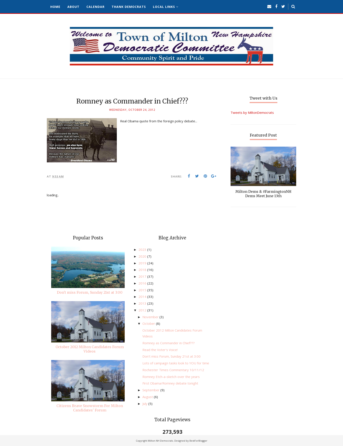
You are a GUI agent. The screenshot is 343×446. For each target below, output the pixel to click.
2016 (142, 283)
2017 (142, 276)
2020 (142, 256)
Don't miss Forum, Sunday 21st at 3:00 (89, 292)
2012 (142, 310)
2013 (142, 303)
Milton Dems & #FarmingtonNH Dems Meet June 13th (263, 193)
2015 (142, 290)
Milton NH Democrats (160, 440)
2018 (142, 269)
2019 (142, 263)
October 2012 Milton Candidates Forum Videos (90, 349)
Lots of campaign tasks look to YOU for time (175, 363)
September (151, 390)
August (148, 397)
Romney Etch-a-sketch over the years (171, 376)
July (145, 403)
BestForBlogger (198, 440)
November (150, 317)
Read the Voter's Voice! (160, 350)
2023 (142, 249)
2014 (142, 296)
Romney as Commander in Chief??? (168, 343)
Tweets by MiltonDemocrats (252, 112)
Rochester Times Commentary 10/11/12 (173, 370)
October (149, 323)
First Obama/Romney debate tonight (170, 383)
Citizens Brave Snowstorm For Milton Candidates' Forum (89, 408)
